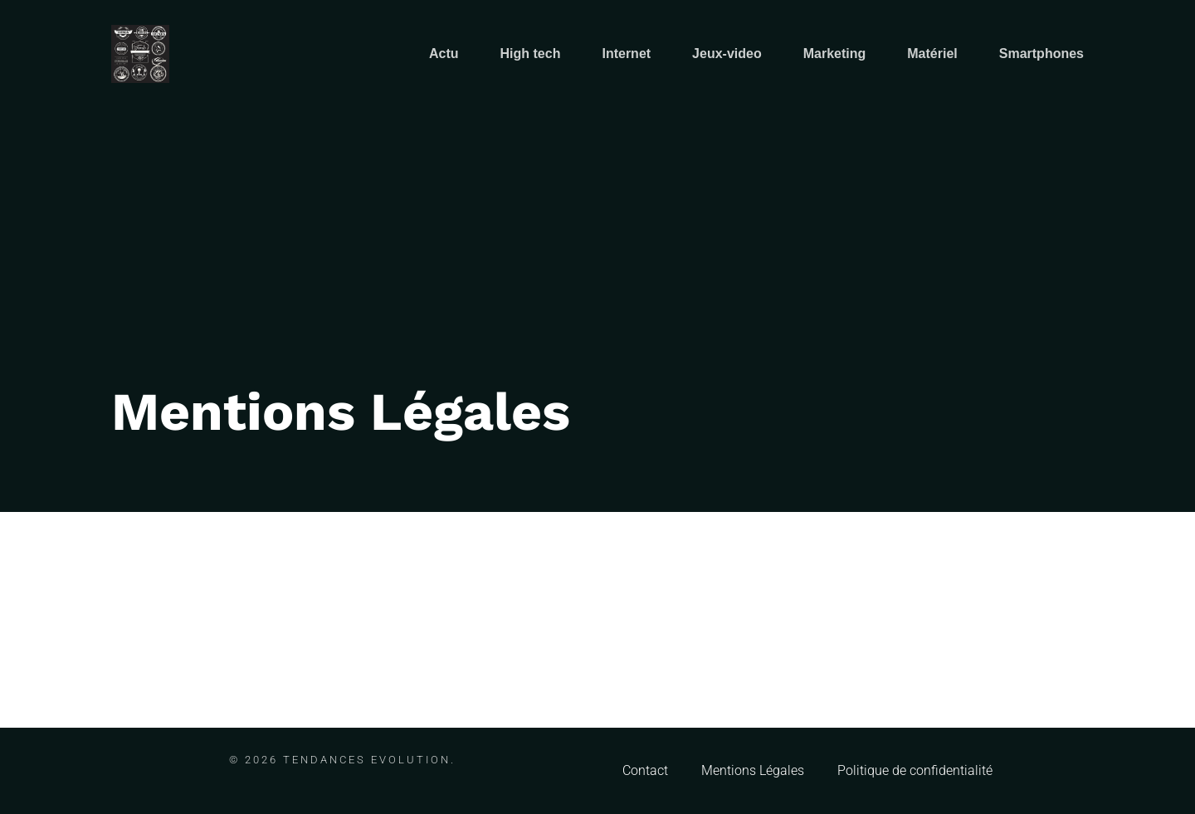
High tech (530, 53)
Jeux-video (727, 53)
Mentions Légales (752, 770)
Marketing (834, 53)
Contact (645, 770)
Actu (444, 53)
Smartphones (1041, 53)
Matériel (932, 53)
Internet (626, 53)
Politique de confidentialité (915, 770)
